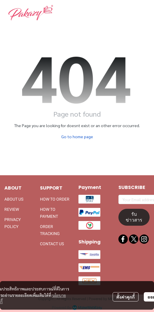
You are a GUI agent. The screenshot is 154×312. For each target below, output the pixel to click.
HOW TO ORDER (54, 199)
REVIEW (11, 209)
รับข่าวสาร (134, 217)
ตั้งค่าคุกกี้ (125, 296)
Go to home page (77, 136)
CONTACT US (52, 243)
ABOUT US (13, 199)
